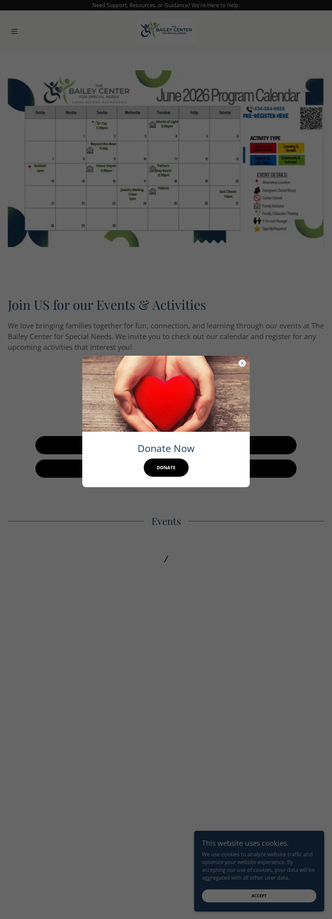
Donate (166, 467)
